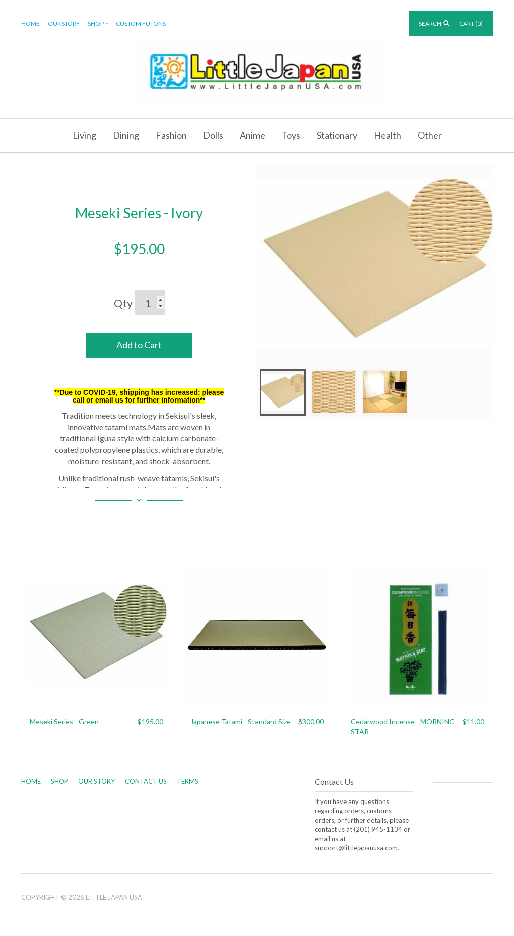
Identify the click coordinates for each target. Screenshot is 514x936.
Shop (99, 24)
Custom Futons (141, 23)
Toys (291, 135)
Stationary (337, 135)
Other (430, 135)
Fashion (171, 135)
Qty (123, 303)
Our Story (64, 23)
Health (387, 135)
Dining (126, 135)
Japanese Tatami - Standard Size (240, 721)
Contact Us (146, 781)
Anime (252, 135)
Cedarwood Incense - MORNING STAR (403, 726)
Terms (187, 781)
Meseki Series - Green (64, 721)
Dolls (213, 135)
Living (84, 135)
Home (30, 23)
